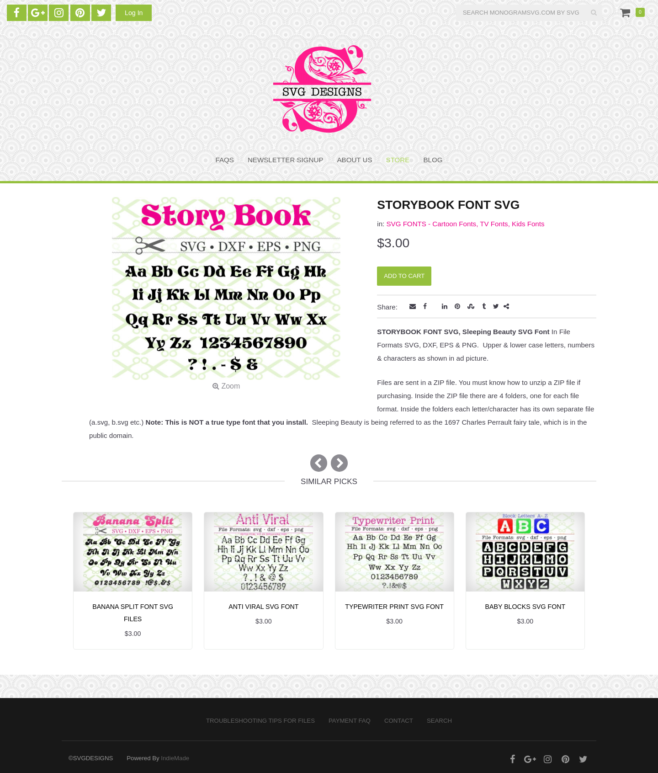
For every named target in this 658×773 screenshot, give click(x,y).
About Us (354, 160)
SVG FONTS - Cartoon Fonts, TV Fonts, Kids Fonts (465, 224)
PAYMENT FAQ (350, 720)
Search (439, 720)
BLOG (432, 160)
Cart (627, 12)
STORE (398, 160)
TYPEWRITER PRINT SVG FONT (394, 606)
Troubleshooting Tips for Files (260, 720)
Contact (398, 720)
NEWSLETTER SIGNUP (286, 160)
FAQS (225, 160)
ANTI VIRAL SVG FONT (263, 606)
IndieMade (175, 758)
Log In (134, 12)
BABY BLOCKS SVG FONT (525, 606)
